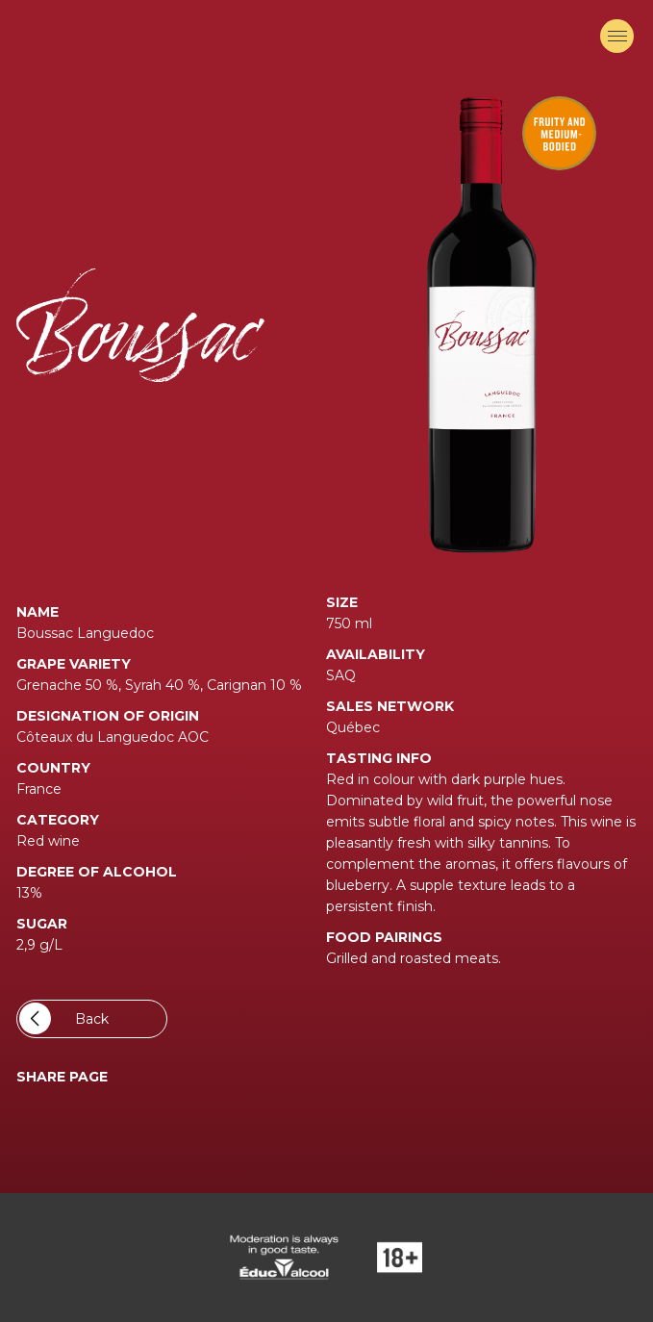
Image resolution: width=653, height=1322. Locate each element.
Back (64, 1018)
